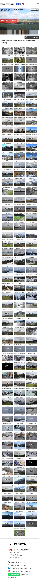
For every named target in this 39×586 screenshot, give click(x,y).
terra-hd (7, 4)
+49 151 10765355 (18, 562)
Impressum (12, 577)
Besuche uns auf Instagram (21, 571)
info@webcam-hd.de (18, 565)
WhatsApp (25, 574)
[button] (38, 4)
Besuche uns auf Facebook (21, 568)
